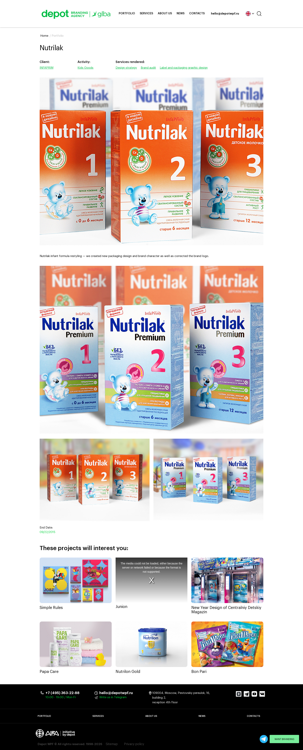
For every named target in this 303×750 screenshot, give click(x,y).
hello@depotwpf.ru (225, 13)
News (180, 13)
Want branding (284, 739)
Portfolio (127, 13)
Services (146, 13)
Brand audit (148, 67)
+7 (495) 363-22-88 (62, 693)
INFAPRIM (46, 67)
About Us (165, 13)
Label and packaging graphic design (184, 67)
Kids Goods (85, 67)
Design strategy (126, 67)
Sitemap (112, 744)
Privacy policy (134, 744)
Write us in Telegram (113, 697)
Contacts (197, 13)
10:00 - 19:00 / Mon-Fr (61, 697)
